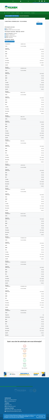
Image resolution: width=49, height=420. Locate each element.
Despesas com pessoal (12, 18)
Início (6, 18)
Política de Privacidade (23, 416)
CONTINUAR (40, 416)
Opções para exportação (9, 41)
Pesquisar (39, 23)
